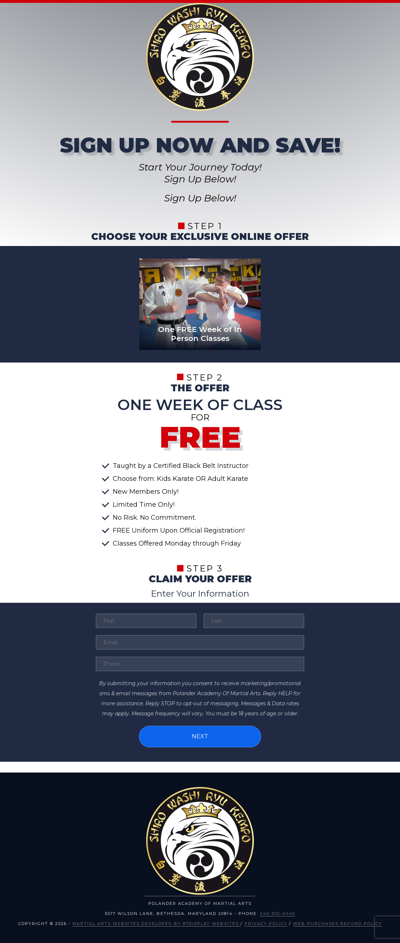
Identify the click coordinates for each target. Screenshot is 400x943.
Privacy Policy (266, 923)
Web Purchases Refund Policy (337, 923)
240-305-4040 (277, 913)
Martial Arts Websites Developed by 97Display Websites (157, 923)
